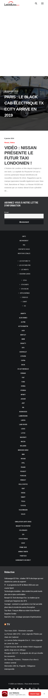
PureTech (23, 556)
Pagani (23, 467)
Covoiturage (23, 539)
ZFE (23, 534)
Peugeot (23, 471)
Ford (23, 382)
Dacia (23, 365)
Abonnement (24, 241)
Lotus (23, 433)
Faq (24, 245)
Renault (23, 480)
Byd (23, 348)
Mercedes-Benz (23, 450)
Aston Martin (23, 326)
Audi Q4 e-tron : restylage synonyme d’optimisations (22, 617)
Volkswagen (23, 510)
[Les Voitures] (11, 3)
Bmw (23, 339)
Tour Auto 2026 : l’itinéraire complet (18, 631)
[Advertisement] (24, 52)
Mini (23, 454)
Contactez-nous (24, 249)
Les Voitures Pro (25, 265)
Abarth (23, 313)
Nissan (6, 142)
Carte (24, 236)
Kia (23, 407)
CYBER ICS (25, 297)
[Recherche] (35, 3)
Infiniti (23, 394)
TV (8, 624)
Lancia (23, 420)
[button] (42, 3)
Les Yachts (24, 269)
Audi (23, 330)
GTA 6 (25, 280)
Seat (23, 488)
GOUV (23, 543)
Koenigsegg (23, 412)
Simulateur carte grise (23, 522)
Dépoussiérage (25, 293)
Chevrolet (23, 352)
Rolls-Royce (23, 484)
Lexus (23, 429)
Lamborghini (23, 416)
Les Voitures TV (24, 261)
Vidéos (12, 142)
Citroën (23, 356)
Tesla (23, 501)
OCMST (25, 302)
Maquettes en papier (23, 526)
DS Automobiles (23, 369)
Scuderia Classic (24, 274)
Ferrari (23, 373)
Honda (23, 386)
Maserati (23, 437)
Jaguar (23, 399)
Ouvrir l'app (34, 694)
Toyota (23, 505)
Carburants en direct (23, 560)
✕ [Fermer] (44, 693)
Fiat (23, 377)
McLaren (23, 446)
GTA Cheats (25, 284)
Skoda (23, 493)
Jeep (23, 403)
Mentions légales (24, 253)
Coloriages (23, 530)
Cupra (23, 360)
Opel (23, 463)
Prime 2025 (23, 547)
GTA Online (25, 289)
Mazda (23, 441)
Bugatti (23, 343)
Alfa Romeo (23, 318)
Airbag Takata (23, 551)
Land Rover (23, 424)
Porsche (23, 476)
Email (6, 212)
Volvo (23, 514)
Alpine (23, 322)
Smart (23, 497)
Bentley (23, 335)
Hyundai (23, 390)
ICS (25, 306)
